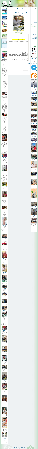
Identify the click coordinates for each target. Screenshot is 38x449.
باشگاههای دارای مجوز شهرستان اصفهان (34, 22)
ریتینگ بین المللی (35, 37)
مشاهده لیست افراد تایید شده (16, 30)
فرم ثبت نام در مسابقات (22, 30)
